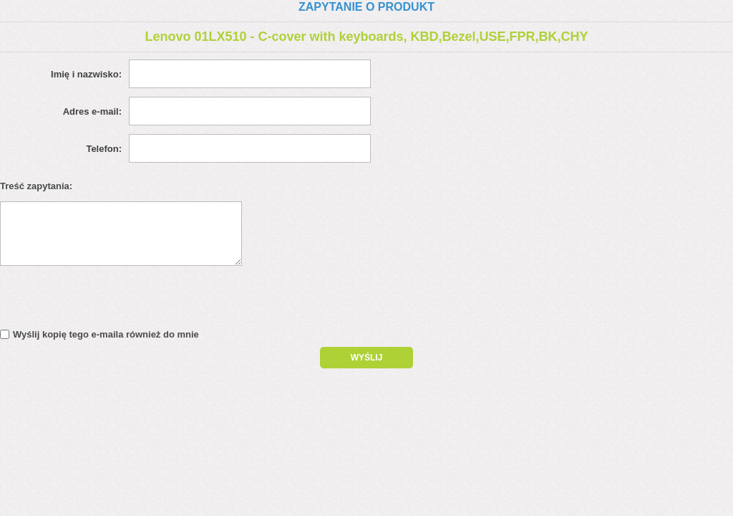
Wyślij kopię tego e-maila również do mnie (106, 334)
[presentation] (123, 301)
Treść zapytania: (36, 186)
